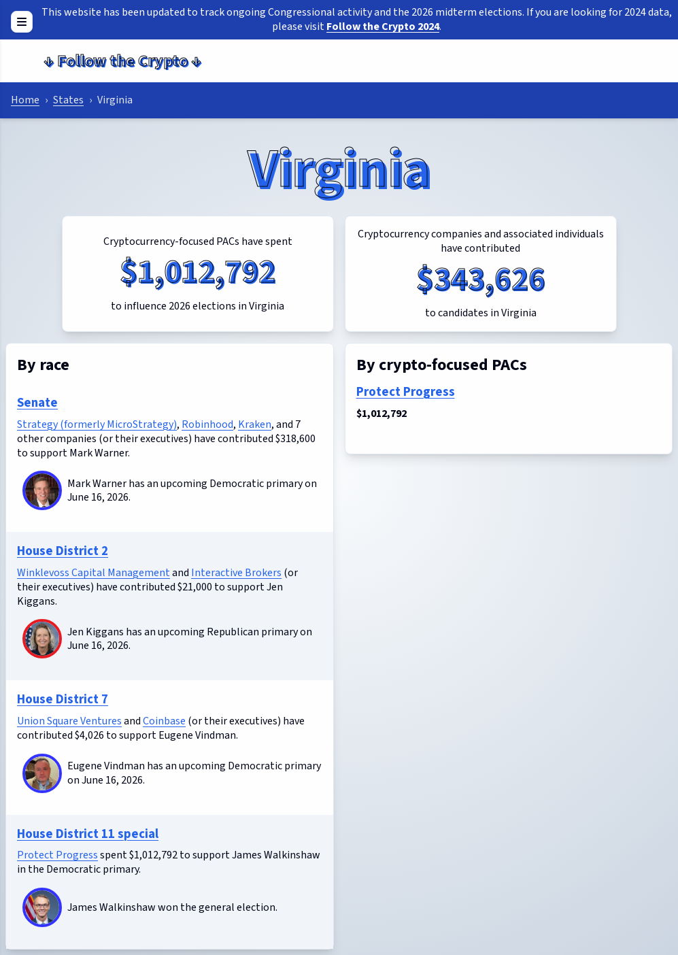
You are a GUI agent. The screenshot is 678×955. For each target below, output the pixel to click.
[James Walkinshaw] (42, 907)
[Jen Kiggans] (42, 639)
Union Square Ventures (69, 721)
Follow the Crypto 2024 (382, 26)
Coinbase (164, 721)
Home (25, 100)
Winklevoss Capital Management (93, 572)
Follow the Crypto (122, 61)
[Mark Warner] (42, 490)
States (68, 100)
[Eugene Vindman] (42, 773)
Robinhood (207, 424)
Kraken (254, 424)
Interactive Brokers (236, 572)
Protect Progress (57, 855)
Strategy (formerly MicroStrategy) (97, 424)
